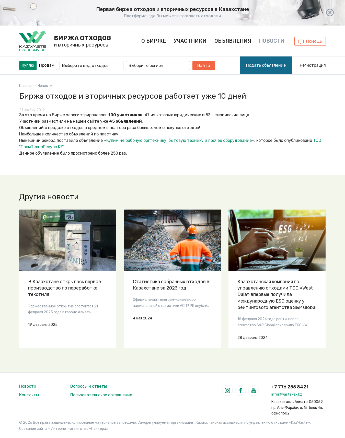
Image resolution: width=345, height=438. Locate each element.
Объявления (232, 41)
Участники (190, 41)
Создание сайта (33, 429)
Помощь (314, 41)
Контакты (29, 395)
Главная (25, 86)
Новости (271, 41)
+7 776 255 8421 (289, 387)
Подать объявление (266, 65)
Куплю (28, 65)
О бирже (153, 41)
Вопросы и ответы (88, 386)
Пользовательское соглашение (101, 395)
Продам (46, 65)
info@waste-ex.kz (286, 394)
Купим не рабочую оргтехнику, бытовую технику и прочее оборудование (179, 140)
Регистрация (313, 65)
